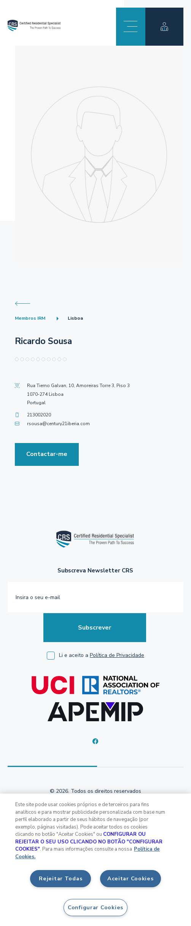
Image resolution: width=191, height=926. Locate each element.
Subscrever (94, 627)
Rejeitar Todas (60, 878)
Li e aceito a (101, 655)
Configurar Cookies (95, 907)
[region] (95, 860)
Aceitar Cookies (130, 878)
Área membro (164, 26)
